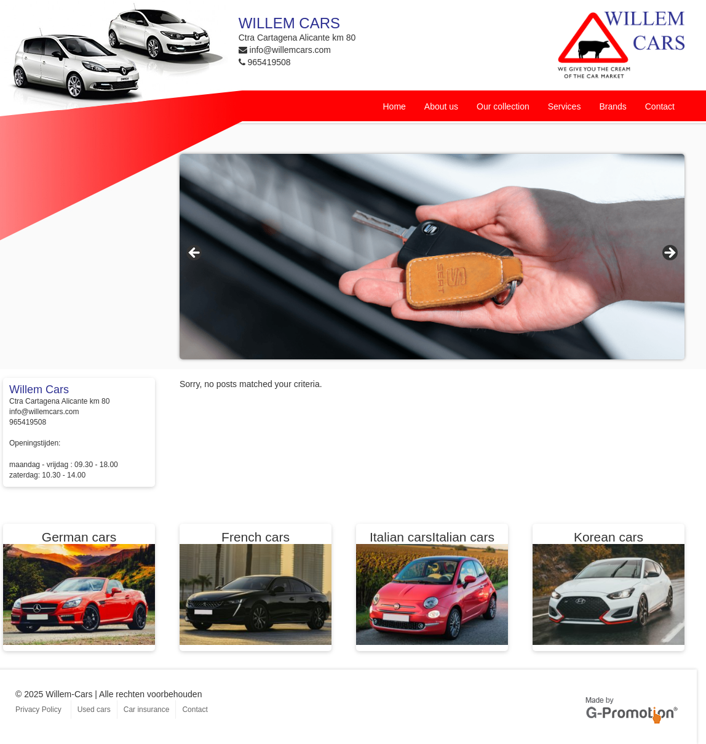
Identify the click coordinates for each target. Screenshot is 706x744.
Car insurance (147, 709)
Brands (612, 106)
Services (564, 106)
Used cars (94, 709)
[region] (432, 256)
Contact (660, 106)
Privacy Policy (38, 709)
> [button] (669, 253)
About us (441, 106)
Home (394, 106)
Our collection (503, 106)
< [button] (195, 253)
